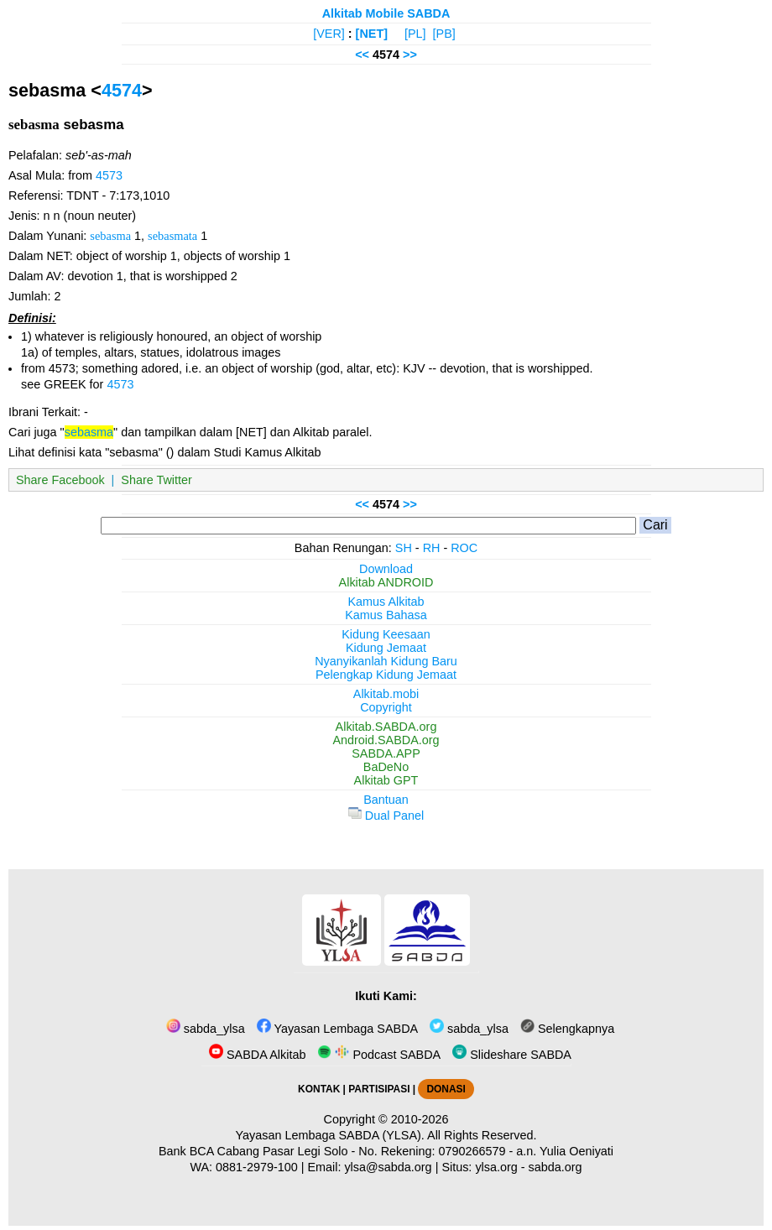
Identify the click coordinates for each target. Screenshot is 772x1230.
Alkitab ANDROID (386, 582)
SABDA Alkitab (257, 1054)
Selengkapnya (567, 1028)
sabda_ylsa (205, 1028)
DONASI (445, 1089)
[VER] (329, 33)
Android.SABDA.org (385, 740)
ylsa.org (496, 1167)
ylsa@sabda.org (387, 1167)
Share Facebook (60, 480)
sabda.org (555, 1167)
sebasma (110, 235)
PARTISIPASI (378, 1089)
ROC (464, 548)
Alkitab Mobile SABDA (386, 13)
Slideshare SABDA (511, 1054)
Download (386, 569)
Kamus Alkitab (385, 601)
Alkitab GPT (386, 780)
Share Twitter (156, 480)
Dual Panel (386, 815)
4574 (122, 90)
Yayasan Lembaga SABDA (337, 1028)
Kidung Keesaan (386, 634)
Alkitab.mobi (386, 694)
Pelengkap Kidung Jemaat (386, 674)
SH (403, 548)
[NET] (372, 33)
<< (362, 54)
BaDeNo (386, 767)
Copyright (386, 707)
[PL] (415, 33)
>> (410, 54)
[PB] (444, 33)
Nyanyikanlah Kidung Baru (386, 661)
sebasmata (172, 235)
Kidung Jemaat (386, 647)
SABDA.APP (386, 753)
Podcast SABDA (379, 1054)
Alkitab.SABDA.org (386, 726)
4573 (109, 175)
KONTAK (319, 1089)
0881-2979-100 (257, 1167)
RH (432, 548)
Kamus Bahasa (386, 615)
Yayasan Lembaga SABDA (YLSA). (330, 1135)
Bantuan (386, 799)
